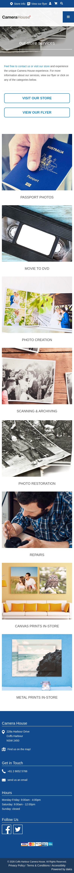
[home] (16, 17)
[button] (68, 17)
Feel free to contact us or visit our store (27, 66)
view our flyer (37, 112)
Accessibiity (59, 865)
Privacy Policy (16, 865)
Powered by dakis (61, 869)
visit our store (37, 98)
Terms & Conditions (38, 865)
